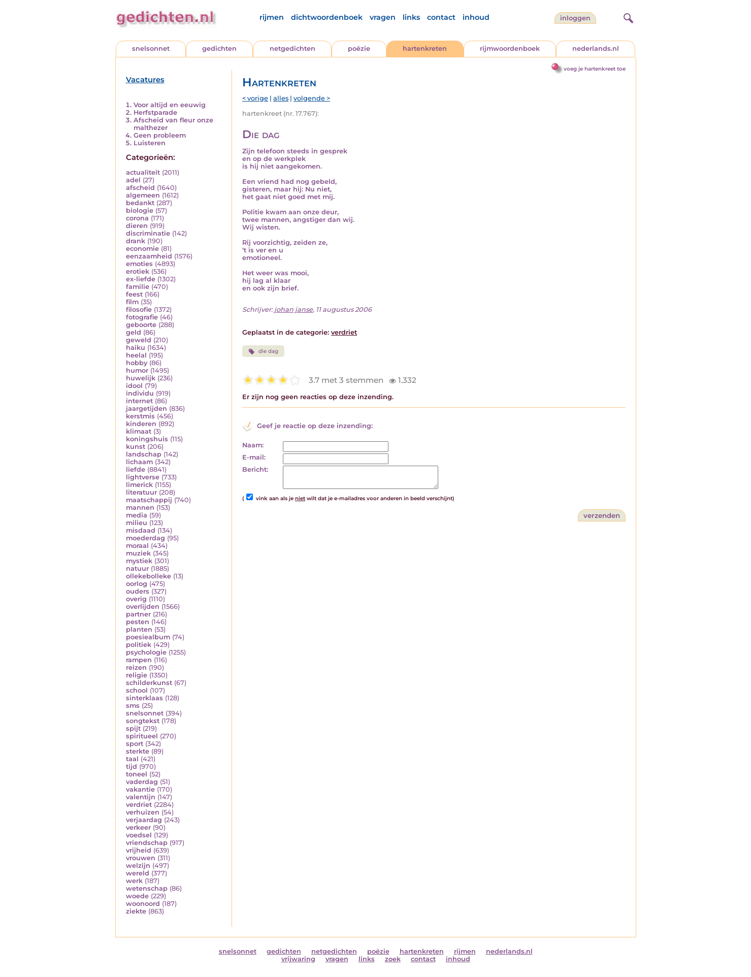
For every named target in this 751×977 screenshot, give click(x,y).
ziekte (136, 911)
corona (137, 218)
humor (137, 370)
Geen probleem (160, 135)
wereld (137, 873)
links (411, 17)
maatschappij (149, 500)
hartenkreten (425, 48)
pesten (137, 622)
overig (136, 599)
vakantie (140, 789)
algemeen (143, 195)
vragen (383, 17)
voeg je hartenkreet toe (595, 69)
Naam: (253, 445)
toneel (136, 774)
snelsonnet (151, 48)
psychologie (146, 652)
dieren (137, 226)
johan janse (293, 309)
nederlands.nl (595, 48)
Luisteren (150, 143)
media (136, 515)
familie (137, 286)
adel (133, 180)
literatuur (141, 492)
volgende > (311, 98)
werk (134, 881)
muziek (138, 553)
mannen (140, 507)
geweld (138, 340)
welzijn (138, 865)
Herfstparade (155, 112)
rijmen (271, 17)
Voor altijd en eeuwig (170, 105)
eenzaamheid (149, 256)
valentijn (140, 797)
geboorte (141, 325)
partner (138, 614)
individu (140, 393)
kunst (135, 446)
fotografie (142, 317)
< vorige (255, 98)
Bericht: (255, 469)
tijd (131, 766)
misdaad (140, 530)
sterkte (137, 751)
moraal (137, 545)
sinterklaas (144, 698)
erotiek (137, 271)
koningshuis (147, 439)
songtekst (142, 721)
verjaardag (144, 820)
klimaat (138, 431)
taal (132, 759)
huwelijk (140, 378)
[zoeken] (627, 17)
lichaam (139, 462)
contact (441, 17)
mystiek (139, 561)
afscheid (140, 187)
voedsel (139, 835)
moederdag (145, 538)
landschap (143, 454)
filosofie (139, 309)
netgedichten (292, 48)
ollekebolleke (148, 576)
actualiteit (143, 172)
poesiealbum (148, 637)
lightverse (142, 477)
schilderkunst (149, 683)
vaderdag (142, 782)
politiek (138, 644)
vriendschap (147, 842)
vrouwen (140, 858)
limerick (139, 484)
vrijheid (138, 850)
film (132, 302)
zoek (393, 959)
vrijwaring (298, 959)
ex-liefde (140, 279)
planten (139, 629)
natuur (137, 568)
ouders (137, 591)
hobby (136, 363)
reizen (136, 667)
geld (133, 332)
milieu (136, 523)
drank (135, 241)
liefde (135, 469)
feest (134, 294)
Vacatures (145, 79)
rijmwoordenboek (510, 48)
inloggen (575, 18)
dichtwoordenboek (327, 17)
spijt (133, 728)
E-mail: (254, 457)
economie (142, 248)
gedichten (219, 48)
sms (133, 705)
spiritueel (142, 736)
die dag (263, 351)
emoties (139, 264)
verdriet (139, 804)
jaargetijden (146, 408)
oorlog (136, 584)
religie (136, 675)
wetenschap (147, 888)
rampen (139, 660)
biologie (139, 210)
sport (134, 743)
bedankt (140, 203)
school (137, 690)
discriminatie (148, 233)
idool (134, 385)
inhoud (476, 17)
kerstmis (140, 416)
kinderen (141, 424)
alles (280, 98)
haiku (135, 347)
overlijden (142, 606)
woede (137, 896)
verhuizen (142, 812)
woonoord (143, 903)
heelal (136, 355)
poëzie (359, 48)
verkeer (138, 827)
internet (139, 401)
